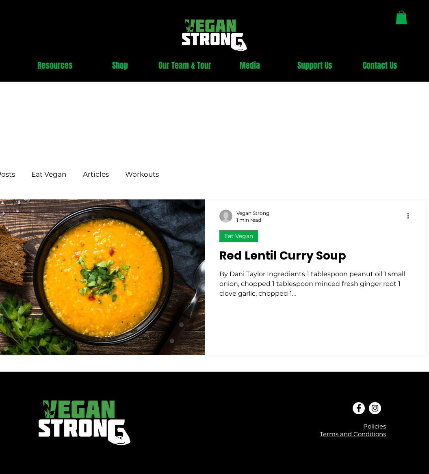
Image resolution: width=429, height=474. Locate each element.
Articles (96, 174)
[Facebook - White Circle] (359, 408)
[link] (401, 17)
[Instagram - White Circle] (375, 408)
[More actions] (411, 216)
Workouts (142, 174)
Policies (374, 426)
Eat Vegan (49, 174)
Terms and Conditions (353, 434)
